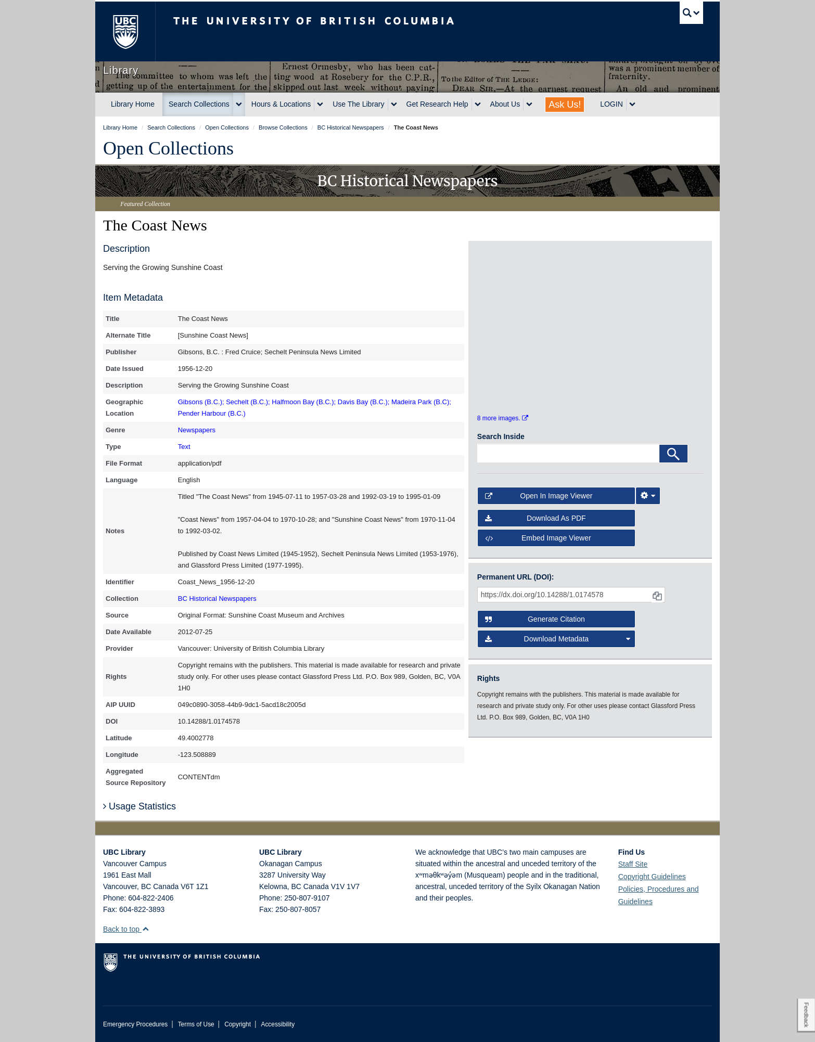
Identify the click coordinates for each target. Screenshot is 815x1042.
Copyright (237, 1024)
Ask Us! (565, 104)
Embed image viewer (538, 546)
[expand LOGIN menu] (632, 104)
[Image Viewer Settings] (647, 504)
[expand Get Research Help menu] (478, 104)
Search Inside (501, 445)
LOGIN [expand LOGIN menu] (611, 104)
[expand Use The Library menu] (394, 104)
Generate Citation (535, 628)
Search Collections (199, 104)
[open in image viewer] (505, 293)
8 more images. (502, 426)
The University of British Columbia (125, 31)
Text (184, 447)
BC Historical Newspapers (217, 598)
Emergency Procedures (135, 1024)
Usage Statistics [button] (139, 806)
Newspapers (196, 430)
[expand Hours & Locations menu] (320, 104)
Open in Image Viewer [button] (539, 504)
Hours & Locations (281, 104)
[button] (145, 929)
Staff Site (633, 864)
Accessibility (278, 1024)
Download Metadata (558, 648)
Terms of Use (196, 1024)
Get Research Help (437, 104)
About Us (505, 104)
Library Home (133, 104)
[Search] (673, 462)
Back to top (126, 929)
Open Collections (168, 148)
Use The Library (358, 104)
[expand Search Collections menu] (239, 104)
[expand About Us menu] (529, 104)
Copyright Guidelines (652, 876)
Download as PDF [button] (535, 526)
